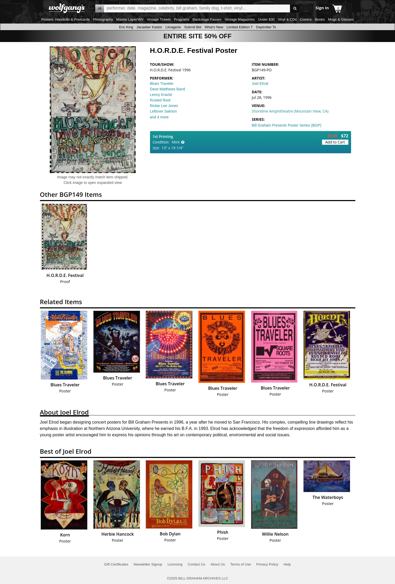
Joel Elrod (260, 83)
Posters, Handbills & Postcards (65, 19)
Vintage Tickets (159, 19)
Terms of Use (240, 564)
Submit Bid (192, 27)
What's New (214, 27)
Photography (103, 19)
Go (295, 8)
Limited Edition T (239, 27)
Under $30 (266, 19)
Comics (306, 19)
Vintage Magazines (240, 19)
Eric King (126, 27)
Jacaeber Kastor (149, 27)
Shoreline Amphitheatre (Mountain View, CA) (290, 111)
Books (320, 19)
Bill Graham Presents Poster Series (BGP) (286, 125)
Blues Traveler (162, 83)
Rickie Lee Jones (164, 106)
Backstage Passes (207, 19)
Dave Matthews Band (167, 89)
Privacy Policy (267, 564)
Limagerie (173, 27)
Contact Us (196, 564)
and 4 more (159, 117)
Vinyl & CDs (287, 19)
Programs (181, 19)
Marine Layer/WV (130, 19)
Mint (176, 142)
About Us (217, 564)
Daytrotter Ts (266, 27)
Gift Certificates (116, 564)
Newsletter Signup (148, 564)
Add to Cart (335, 142)
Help (287, 564)
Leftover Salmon (163, 111)
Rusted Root (160, 100)
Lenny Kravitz (161, 94)
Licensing (174, 564)
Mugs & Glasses (341, 19)
